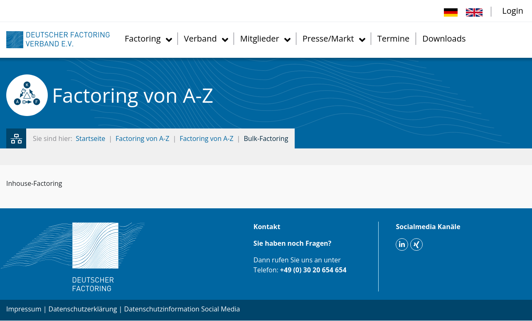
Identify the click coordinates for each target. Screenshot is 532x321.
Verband (200, 38)
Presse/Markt (328, 38)
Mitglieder (259, 38)
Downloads (444, 38)
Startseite (90, 138)
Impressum (23, 309)
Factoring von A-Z (142, 138)
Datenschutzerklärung (83, 309)
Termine (393, 38)
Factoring (143, 38)
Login (512, 10)
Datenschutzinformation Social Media (182, 309)
